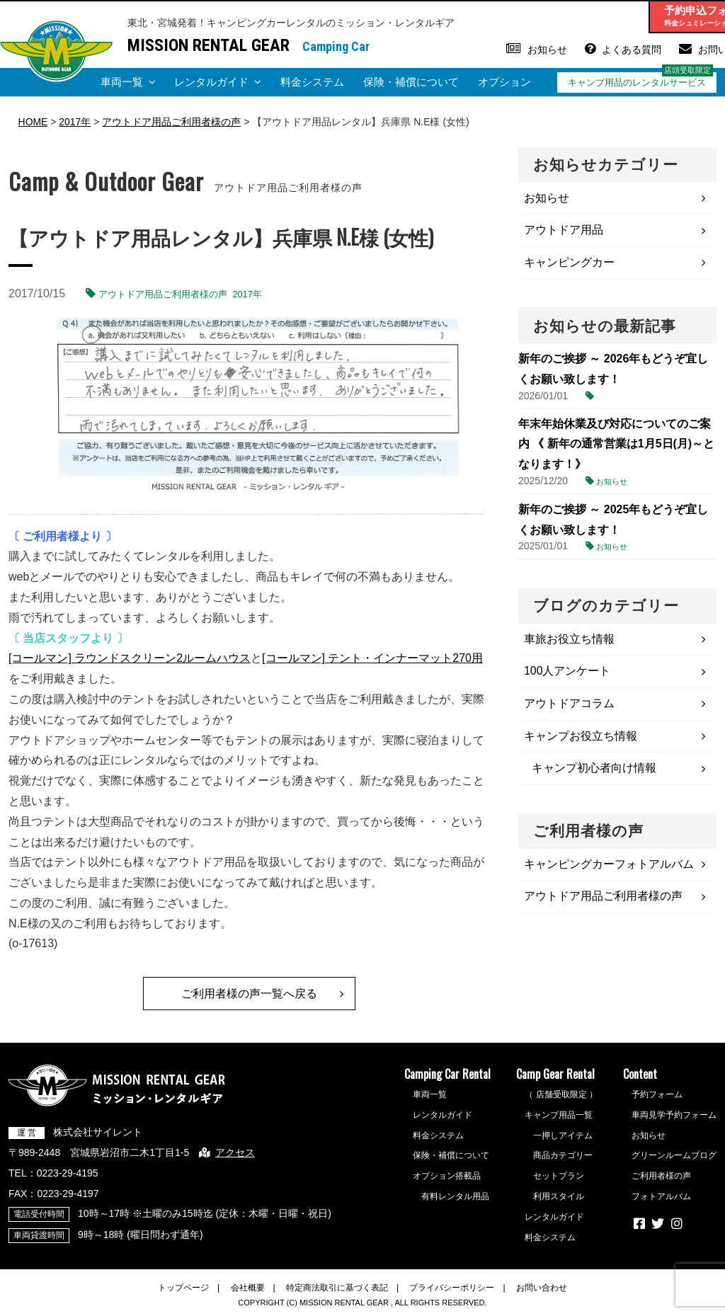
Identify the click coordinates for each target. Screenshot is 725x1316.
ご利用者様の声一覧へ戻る (249, 994)
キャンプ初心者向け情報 (594, 769)
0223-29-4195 (67, 1173)
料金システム (312, 82)
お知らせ (547, 49)
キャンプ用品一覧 (559, 1115)
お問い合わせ (541, 1288)
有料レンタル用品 (455, 1196)
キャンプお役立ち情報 (580, 737)
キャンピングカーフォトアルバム (609, 865)
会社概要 (248, 1288)
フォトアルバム (661, 1196)
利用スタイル (558, 1196)
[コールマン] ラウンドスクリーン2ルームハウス (129, 658)
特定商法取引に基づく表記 (337, 1288)
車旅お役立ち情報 (569, 640)
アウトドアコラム (569, 704)
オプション (504, 82)
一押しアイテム (563, 1135)
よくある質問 (631, 49)
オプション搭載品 (447, 1176)
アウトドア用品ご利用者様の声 (162, 294)
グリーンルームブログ (674, 1156)
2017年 (247, 294)
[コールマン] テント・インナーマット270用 (372, 658)
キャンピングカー (569, 262)
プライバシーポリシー (451, 1288)
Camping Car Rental (447, 1074)
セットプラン (558, 1176)
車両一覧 (122, 82)
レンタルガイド (211, 82)
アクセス (235, 1152)
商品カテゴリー (563, 1156)
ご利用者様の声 (661, 1176)
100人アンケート (567, 672)
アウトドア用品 (563, 230)
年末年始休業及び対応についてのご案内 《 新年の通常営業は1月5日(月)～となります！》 (616, 444)
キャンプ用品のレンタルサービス (637, 82)
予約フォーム (657, 1094)
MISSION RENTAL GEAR (208, 45)
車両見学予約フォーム (674, 1115)
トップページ (183, 1288)
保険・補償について (411, 82)
